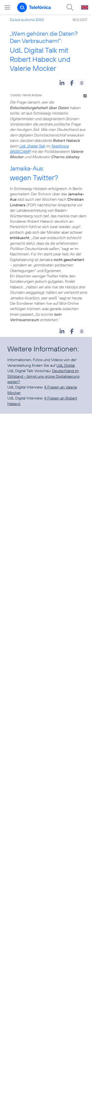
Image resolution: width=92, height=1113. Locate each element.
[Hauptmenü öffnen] (7, 7)
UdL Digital (65, 365)
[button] (62, 82)
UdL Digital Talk (32, 146)
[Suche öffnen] (70, 7)
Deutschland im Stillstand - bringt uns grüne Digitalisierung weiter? (43, 376)
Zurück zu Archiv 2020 (27, 20)
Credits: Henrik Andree (26, 95)
